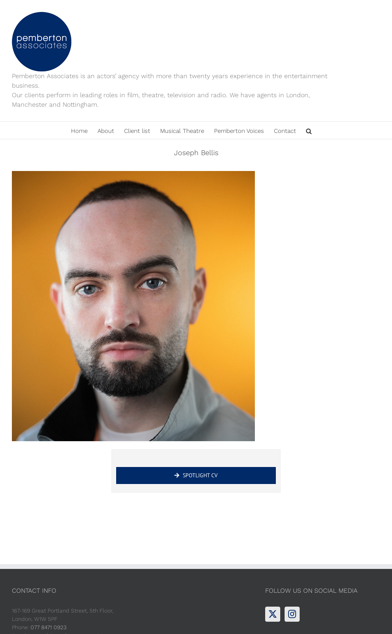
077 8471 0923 (49, 627)
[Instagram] (292, 614)
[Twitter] (272, 614)
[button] (309, 130)
